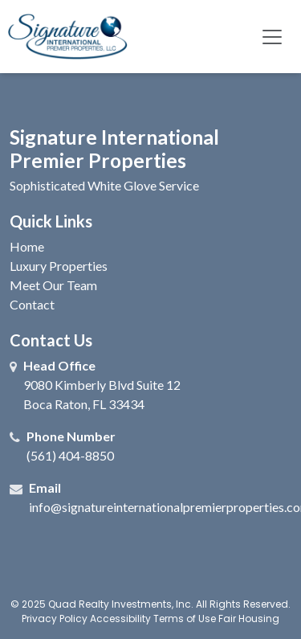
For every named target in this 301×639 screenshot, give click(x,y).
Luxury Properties (59, 265)
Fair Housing (248, 618)
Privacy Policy (54, 618)
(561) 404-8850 (70, 455)
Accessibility (120, 618)
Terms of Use (184, 618)
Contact (32, 304)
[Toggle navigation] (272, 36)
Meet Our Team (53, 285)
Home (27, 246)
